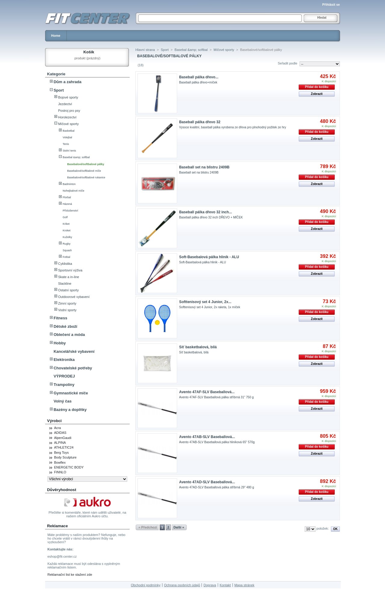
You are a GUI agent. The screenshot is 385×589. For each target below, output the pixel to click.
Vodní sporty (67, 310)
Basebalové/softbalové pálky (85, 164)
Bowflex (60, 462)
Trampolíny (64, 384)
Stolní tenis (69, 150)
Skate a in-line (68, 277)
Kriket (66, 223)
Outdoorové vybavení (74, 297)
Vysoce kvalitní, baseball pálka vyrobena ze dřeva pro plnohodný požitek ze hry (232, 127)
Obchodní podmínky (145, 585)
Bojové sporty (68, 97)
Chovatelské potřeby (73, 368)
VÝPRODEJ (64, 376)
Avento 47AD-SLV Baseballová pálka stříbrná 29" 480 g (216, 487)
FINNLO (60, 472)
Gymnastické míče (71, 393)
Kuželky (67, 237)
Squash (67, 250)
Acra (57, 428)
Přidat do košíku (316, 87)
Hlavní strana (145, 50)
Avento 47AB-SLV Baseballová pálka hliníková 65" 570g (217, 442)
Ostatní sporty (68, 290)
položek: (322, 528)
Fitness (60, 318)
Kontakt (225, 585)
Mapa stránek (244, 585)
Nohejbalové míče (73, 190)
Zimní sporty (67, 303)
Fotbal (66, 256)
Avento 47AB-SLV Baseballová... (207, 437)
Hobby (60, 343)
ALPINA (60, 442)
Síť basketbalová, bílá (198, 347)
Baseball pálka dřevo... (198, 77)
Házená (67, 203)
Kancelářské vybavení (74, 351)
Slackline (64, 283)
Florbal (67, 197)
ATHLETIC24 (64, 447)
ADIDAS (60, 432)
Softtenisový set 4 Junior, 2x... (205, 302)
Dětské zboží (65, 326)
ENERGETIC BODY (69, 467)
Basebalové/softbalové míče (84, 170)
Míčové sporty (68, 124)
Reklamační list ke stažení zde (70, 574)
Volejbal (67, 137)
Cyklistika (65, 263)
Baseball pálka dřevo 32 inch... (205, 212)
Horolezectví (67, 117)
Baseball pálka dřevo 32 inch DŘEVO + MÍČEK (211, 217)
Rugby (66, 243)
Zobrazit (317, 94)
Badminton (69, 184)
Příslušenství (70, 210)
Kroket (66, 230)
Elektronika (64, 359)
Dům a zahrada (67, 82)
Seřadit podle (287, 63)
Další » (179, 527)
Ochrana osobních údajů (182, 585)
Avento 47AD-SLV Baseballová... (207, 482)
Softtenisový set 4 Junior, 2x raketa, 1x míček (209, 307)
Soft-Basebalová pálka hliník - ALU (209, 257)
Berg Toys (61, 452)
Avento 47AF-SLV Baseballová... (207, 392)
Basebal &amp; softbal (76, 157)
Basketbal (69, 130)
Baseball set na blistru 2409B (204, 167)
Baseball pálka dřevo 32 (199, 122)
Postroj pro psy (69, 110)
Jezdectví (65, 104)
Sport (59, 90)
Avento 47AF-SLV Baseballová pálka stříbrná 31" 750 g (216, 397)
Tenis (66, 144)
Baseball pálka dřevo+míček (198, 82)
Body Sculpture (65, 457)
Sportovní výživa (70, 270)
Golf (65, 217)
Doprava (210, 585)
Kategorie (56, 74)
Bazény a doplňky (70, 409)
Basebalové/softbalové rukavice (86, 177)
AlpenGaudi (63, 438)
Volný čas (63, 401)
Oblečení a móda (69, 334)
